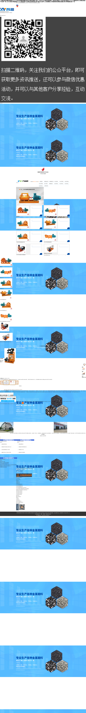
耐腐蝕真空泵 (46, 181)
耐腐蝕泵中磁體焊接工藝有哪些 (4, 462)
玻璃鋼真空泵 (51, 181)
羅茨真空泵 (46, 185)
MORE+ (1, 442)
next (1, 103)
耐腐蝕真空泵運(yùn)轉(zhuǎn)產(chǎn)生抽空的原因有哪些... (8, 464)
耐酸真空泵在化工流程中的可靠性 (6, 452)
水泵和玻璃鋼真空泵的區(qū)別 (4, 463)
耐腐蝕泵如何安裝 (2, 461)
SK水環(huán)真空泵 (41, 185)
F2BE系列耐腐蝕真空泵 (67, 181)
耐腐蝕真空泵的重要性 (22, 452)
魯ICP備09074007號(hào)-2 (45, 515)
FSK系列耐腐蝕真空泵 (56, 181)
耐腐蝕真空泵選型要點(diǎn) (23, 446)
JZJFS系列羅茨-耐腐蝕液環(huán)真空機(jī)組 (46, 183)
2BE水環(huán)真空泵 (56, 183)
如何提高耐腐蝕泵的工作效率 (6, 449)
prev (0, 103)
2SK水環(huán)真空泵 (67, 183)
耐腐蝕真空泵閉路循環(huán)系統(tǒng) (51, 183)
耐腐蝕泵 (41, 181)
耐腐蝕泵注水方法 (21, 449)
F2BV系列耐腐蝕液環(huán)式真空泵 (41, 183)
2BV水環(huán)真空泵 (62, 183)
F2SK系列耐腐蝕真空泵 (62, 181)
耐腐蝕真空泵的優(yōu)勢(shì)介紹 (6, 446)
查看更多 (17, 182)
